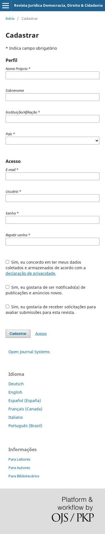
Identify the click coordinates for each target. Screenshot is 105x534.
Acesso (41, 333)
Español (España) (24, 400)
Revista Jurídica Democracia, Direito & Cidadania (58, 5)
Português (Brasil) (25, 425)
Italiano (15, 417)
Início (10, 18)
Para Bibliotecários (23, 475)
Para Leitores (19, 459)
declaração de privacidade (30, 273)
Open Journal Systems (29, 351)
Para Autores (19, 467)
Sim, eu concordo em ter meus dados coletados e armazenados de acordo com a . (46, 267)
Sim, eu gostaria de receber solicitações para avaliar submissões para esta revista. (51, 309)
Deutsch (16, 383)
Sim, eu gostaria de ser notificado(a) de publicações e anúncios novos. (46, 290)
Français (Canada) (25, 409)
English (15, 392)
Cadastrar (18, 333)
